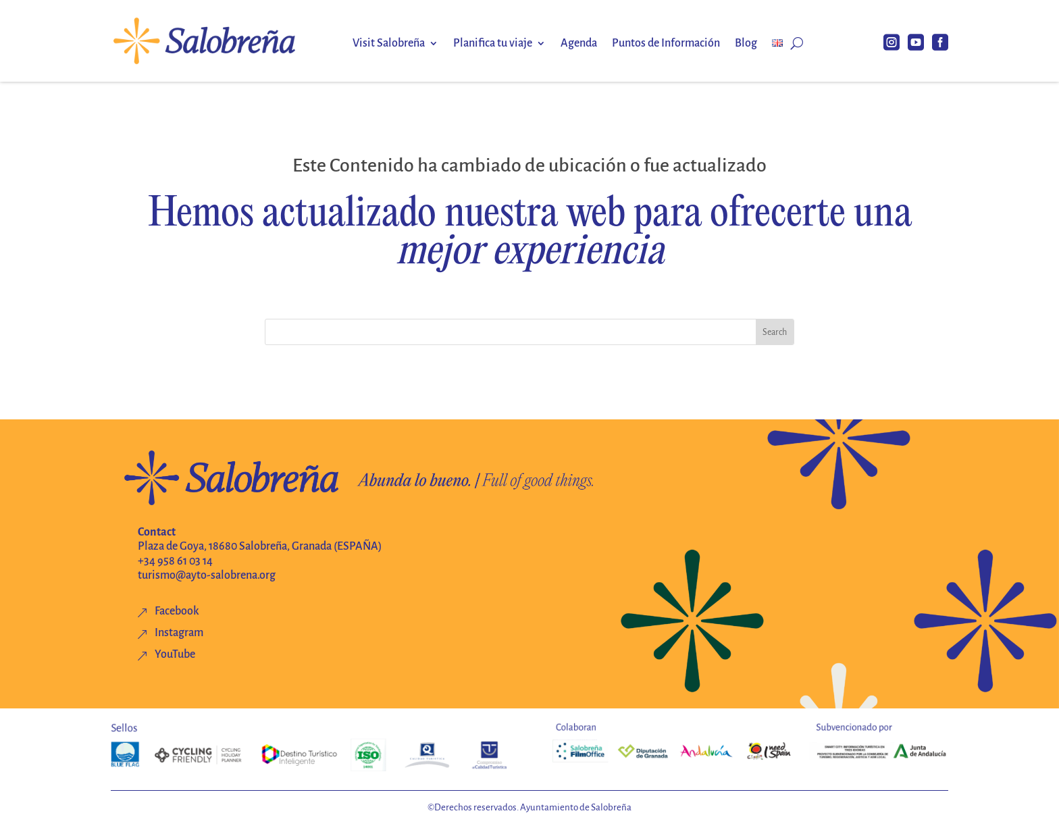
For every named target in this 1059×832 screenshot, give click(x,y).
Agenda (579, 43)
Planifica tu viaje (492, 43)
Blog (746, 43)
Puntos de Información (666, 43)
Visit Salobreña (389, 43)
